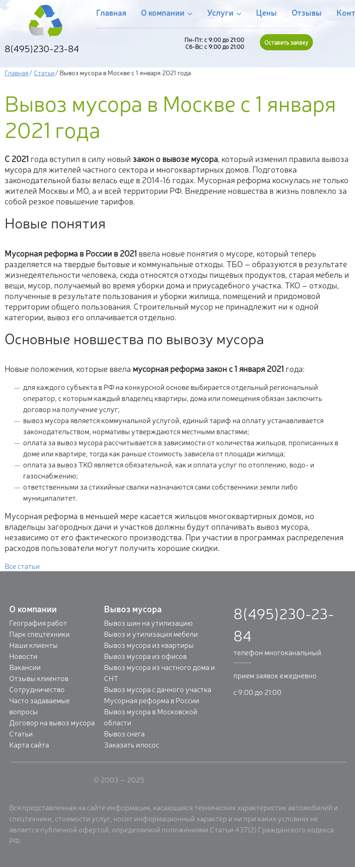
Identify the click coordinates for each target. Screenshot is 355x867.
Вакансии (25, 667)
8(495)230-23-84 (42, 48)
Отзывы (307, 12)
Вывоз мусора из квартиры (149, 645)
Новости (23, 656)
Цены (266, 12)
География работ (38, 622)
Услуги (224, 12)
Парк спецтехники (39, 633)
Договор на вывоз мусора (52, 722)
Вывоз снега (124, 733)
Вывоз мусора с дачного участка (157, 689)
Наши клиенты (33, 645)
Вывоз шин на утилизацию (148, 622)
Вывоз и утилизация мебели (151, 633)
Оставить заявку (286, 42)
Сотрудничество (37, 689)
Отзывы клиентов (38, 678)
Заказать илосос (131, 744)
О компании (166, 12)
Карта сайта (29, 744)
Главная (111, 12)
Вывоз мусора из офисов (145, 656)
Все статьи (22, 566)
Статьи (44, 72)
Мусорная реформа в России (151, 700)
